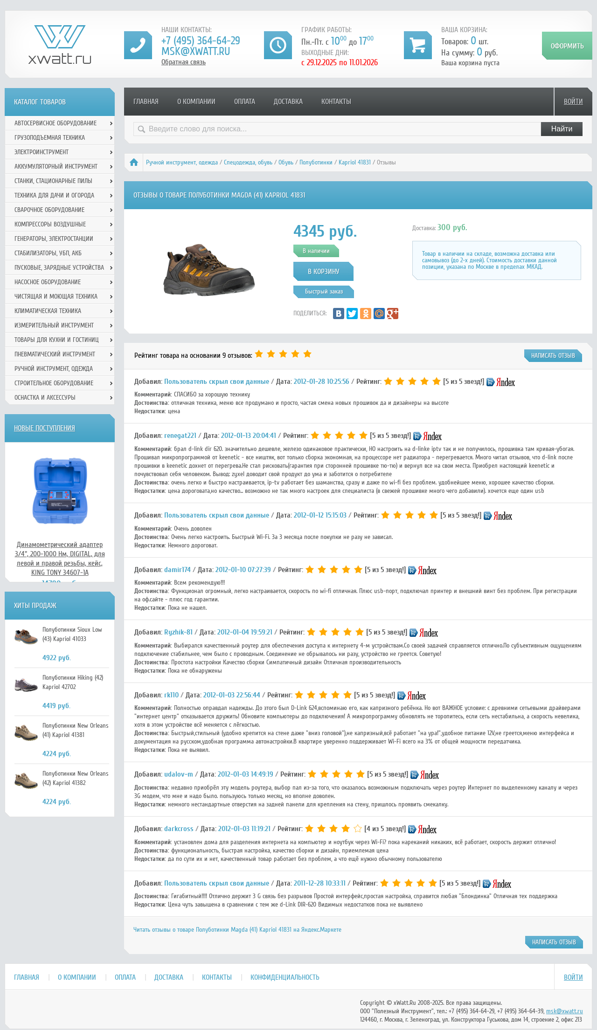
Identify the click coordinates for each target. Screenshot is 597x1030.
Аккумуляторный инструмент (55, 167)
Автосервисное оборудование (55, 123)
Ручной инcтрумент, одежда (182, 162)
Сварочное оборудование (49, 210)
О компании (196, 101)
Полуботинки (316, 162)
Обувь (285, 162)
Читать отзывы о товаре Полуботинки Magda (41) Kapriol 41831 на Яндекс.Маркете (237, 930)
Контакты (336, 101)
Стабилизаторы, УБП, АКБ (48, 253)
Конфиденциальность (284, 977)
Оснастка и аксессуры (45, 398)
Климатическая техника (47, 311)
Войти (573, 101)
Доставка (288, 101)
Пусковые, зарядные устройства (59, 268)
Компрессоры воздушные (50, 224)
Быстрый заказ (324, 291)
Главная (146, 101)
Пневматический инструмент (54, 354)
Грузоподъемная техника (49, 138)
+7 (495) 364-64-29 (200, 41)
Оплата (244, 101)
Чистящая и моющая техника (55, 296)
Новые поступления (44, 428)
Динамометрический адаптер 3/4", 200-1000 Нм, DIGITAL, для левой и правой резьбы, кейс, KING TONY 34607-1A (60, 558)
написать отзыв (553, 356)
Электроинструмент (41, 152)
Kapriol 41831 (355, 162)
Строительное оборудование (53, 383)
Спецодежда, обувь (248, 162)
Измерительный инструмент (54, 325)
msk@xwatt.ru (195, 51)
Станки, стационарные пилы (53, 181)
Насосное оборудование (47, 282)
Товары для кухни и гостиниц (56, 340)
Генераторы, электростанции (53, 239)
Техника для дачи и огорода (54, 195)
